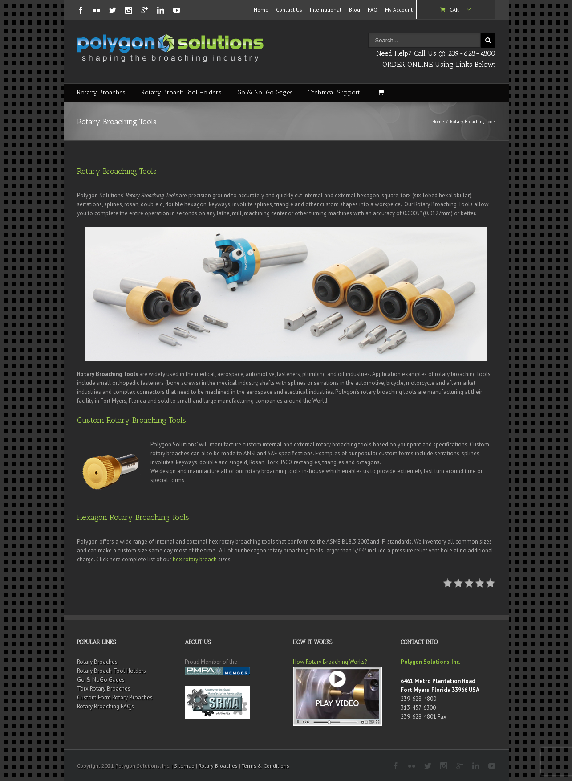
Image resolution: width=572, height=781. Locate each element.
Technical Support (334, 92)
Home (261, 9)
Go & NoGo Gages (101, 679)
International (325, 9)
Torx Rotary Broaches (103, 688)
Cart (456, 9)
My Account (399, 9)
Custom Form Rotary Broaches (115, 697)
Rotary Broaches (101, 92)
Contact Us (289, 9)
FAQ (372, 9)
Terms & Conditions (265, 765)
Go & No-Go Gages (265, 92)
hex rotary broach (195, 559)
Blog (354, 9)
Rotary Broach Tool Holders (181, 92)
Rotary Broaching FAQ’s (105, 706)
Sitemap (184, 765)
